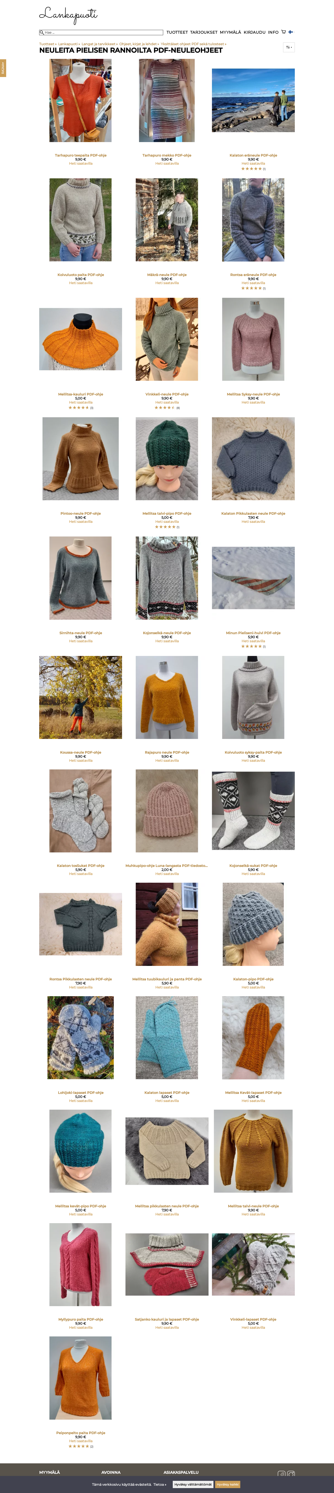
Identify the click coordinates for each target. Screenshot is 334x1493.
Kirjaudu (254, 32)
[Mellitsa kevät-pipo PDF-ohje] (80, 1165)
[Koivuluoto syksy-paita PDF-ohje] (253, 711)
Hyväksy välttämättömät (193, 1484)
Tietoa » (159, 1485)
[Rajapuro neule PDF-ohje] (166, 711)
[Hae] (101, 32)
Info (273, 32)
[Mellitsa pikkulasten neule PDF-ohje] (166, 1165)
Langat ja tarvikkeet (100, 44)
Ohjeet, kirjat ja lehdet (139, 44)
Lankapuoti (69, 44)
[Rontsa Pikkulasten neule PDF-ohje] (80, 938)
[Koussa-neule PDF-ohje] (80, 711)
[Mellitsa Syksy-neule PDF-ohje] (253, 356)
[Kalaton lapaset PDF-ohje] (166, 1051)
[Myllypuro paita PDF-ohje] (80, 1278)
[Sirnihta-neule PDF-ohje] (80, 594)
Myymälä (230, 32)
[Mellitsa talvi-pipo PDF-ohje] (166, 475)
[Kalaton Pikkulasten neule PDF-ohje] (253, 475)
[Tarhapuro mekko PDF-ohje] (166, 117)
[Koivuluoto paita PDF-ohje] (80, 236)
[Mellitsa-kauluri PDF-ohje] (80, 356)
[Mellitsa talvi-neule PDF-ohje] (253, 1165)
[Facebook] (281, 1475)
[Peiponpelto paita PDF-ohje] (80, 1394)
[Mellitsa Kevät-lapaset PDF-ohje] (253, 1051)
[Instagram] (291, 1475)
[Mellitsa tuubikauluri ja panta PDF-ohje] (166, 938)
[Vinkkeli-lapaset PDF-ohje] (253, 1278)
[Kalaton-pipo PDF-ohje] (253, 938)
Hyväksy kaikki (228, 1484)
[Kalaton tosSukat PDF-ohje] (80, 824)
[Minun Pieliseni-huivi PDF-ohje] (253, 594)
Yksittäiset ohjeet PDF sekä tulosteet (193, 44)
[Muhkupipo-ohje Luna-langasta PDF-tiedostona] (166, 824)
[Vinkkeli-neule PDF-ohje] (166, 356)
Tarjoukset (203, 32)
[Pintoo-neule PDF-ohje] (80, 475)
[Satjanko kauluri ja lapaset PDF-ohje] (166, 1278)
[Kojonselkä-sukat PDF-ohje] (253, 824)
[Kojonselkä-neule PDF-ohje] (166, 594)
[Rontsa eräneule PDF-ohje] (253, 236)
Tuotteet (177, 32)
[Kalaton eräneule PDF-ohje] (253, 117)
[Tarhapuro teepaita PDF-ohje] (80, 117)
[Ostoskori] (283, 32)
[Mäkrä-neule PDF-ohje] (166, 236)
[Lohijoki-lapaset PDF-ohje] (80, 1051)
